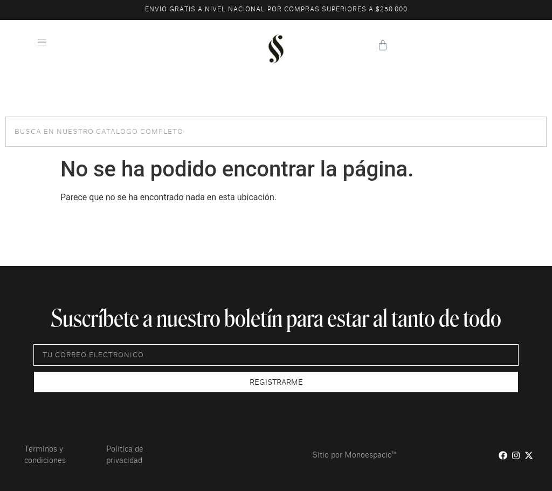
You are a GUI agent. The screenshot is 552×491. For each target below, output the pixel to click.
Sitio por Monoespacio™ (354, 455)
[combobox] (276, 132)
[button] (42, 43)
